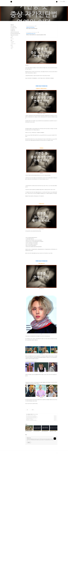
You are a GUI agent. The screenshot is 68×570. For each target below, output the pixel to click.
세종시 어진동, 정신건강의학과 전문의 (31, 28)
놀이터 (11, 37)
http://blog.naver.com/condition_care (32, 32)
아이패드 (12, 46)
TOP (56, 569)
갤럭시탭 (12, 47)
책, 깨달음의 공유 (13, 30)
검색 (54, 1)
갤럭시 (12, 48)
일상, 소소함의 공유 (13, 26)
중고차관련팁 (12, 41)
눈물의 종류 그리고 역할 (29, 535)
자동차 (11, 40)
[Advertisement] (41, 150)
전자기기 (12, 45)
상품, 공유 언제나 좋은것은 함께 (15, 32)
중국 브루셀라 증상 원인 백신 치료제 (31, 532)
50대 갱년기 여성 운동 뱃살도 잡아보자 (31, 536)
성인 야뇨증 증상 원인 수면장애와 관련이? (31, 533)
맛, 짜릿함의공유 (13, 29)
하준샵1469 (29, 554)
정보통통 (12, 36)
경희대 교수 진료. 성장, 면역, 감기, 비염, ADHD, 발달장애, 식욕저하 (36, 34)
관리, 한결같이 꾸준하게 (29, 530)
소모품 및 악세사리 (13, 43)
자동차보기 (12, 42)
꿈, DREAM (12, 38)
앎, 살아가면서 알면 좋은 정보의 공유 (15, 33)
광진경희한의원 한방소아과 (30, 33)
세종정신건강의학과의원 (30, 27)
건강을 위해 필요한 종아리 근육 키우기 (31, 534)
